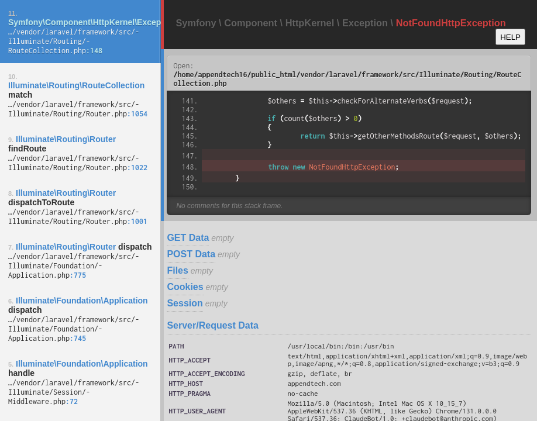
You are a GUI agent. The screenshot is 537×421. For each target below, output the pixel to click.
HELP (510, 37)
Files (177, 270)
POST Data (191, 254)
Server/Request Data (213, 325)
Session (184, 303)
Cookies (185, 287)
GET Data (188, 238)
